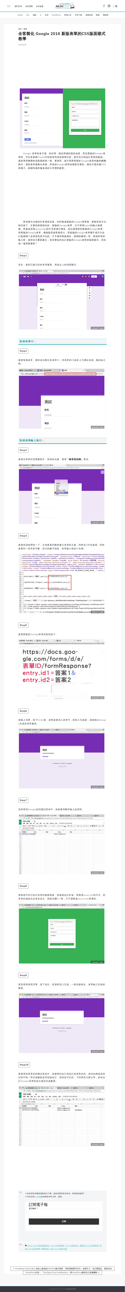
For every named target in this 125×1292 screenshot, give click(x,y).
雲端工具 (67, 15)
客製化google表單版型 (89, 1245)
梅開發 (105, 15)
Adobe (20, 15)
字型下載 (78, 15)
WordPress (56, 15)
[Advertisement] (62, 65)
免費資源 (89, 15)
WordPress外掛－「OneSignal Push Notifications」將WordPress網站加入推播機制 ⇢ (62, 1272)
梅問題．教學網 (65, 6)
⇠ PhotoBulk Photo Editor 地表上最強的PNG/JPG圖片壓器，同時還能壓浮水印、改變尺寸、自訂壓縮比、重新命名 (62, 1268)
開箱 (98, 15)
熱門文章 (18, 6)
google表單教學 (57, 1245)
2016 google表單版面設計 (38, 1245)
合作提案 (39, 6)
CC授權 (38, 1196)
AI (41, 15)
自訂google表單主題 (58, 1249)
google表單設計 (72, 1245)
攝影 (34, 15)
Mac (27, 15)
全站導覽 (29, 6)
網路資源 (45, 1249)
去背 (46, 15)
